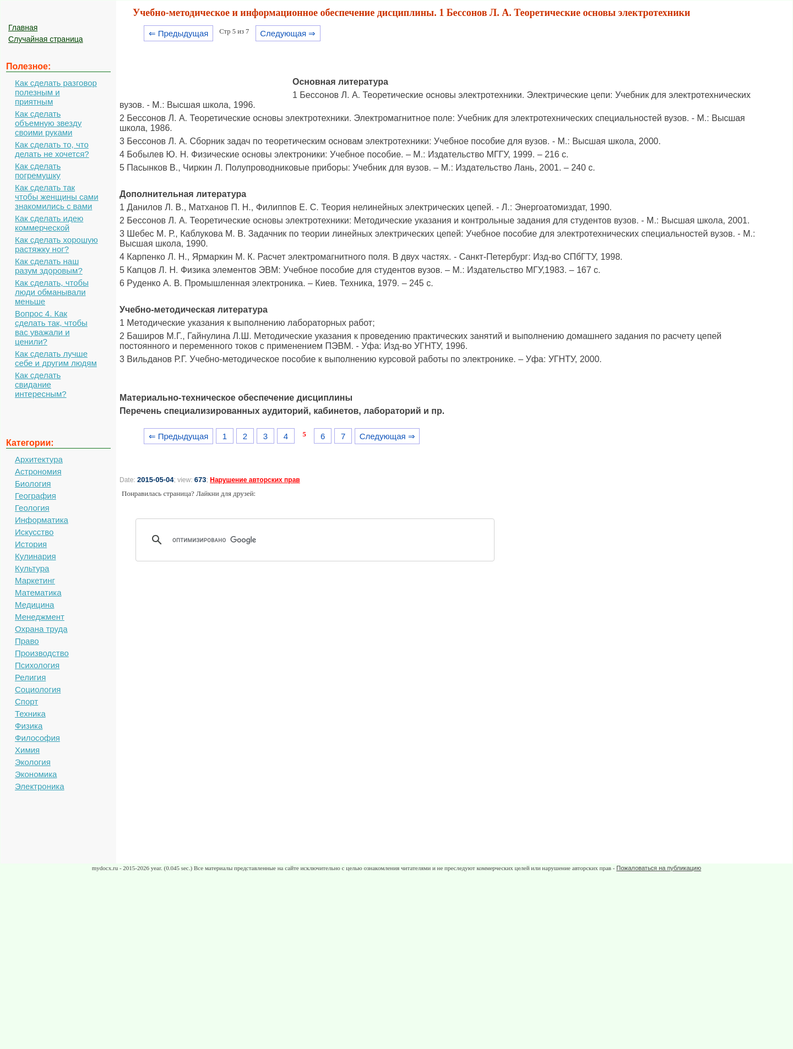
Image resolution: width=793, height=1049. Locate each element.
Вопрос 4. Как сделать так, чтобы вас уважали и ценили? (51, 327)
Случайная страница (45, 39)
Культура (32, 568)
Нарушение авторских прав (255, 480)
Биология (33, 483)
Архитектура (39, 459)
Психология (37, 665)
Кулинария (35, 556)
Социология (38, 689)
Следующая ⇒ (288, 33)
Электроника (39, 786)
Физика (28, 725)
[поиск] (318, 540)
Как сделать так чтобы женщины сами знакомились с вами (57, 197)
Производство (42, 653)
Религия (30, 677)
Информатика (41, 519)
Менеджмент (39, 616)
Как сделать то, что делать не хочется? (52, 149)
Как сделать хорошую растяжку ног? (56, 244)
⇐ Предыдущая (179, 33)
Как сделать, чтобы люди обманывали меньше (52, 292)
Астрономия (38, 471)
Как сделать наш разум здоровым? (49, 265)
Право (27, 641)
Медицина (34, 604)
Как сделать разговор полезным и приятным (56, 92)
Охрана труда (41, 628)
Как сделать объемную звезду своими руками (48, 123)
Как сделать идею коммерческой (49, 223)
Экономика (36, 774)
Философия (37, 737)
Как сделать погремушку (38, 170)
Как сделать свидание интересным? (41, 384)
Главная (22, 27)
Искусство (34, 532)
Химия (27, 750)
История (31, 544)
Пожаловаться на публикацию (658, 868)
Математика (38, 592)
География (35, 495)
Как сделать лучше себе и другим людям (56, 358)
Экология (33, 762)
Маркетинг (35, 580)
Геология (32, 507)
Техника (30, 713)
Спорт (26, 701)
